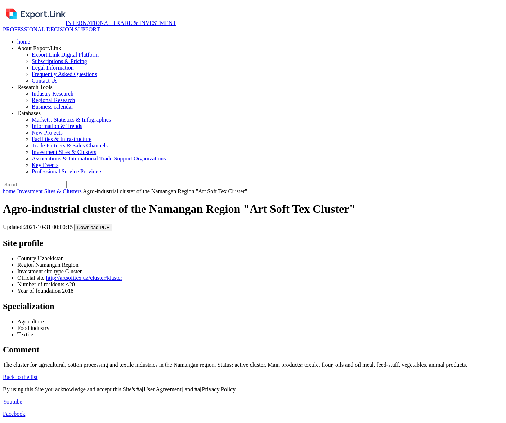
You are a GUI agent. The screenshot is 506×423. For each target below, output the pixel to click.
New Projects (47, 132)
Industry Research (52, 94)
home (23, 42)
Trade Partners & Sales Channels (70, 145)
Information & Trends (57, 126)
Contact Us (45, 81)
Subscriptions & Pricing (59, 61)
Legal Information (53, 68)
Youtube (12, 401)
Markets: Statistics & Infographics (71, 119)
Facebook (14, 414)
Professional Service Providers (67, 171)
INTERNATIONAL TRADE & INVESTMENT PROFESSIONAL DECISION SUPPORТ (89, 26)
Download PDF (93, 227)
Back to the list (20, 377)
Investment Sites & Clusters (64, 152)
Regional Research (53, 100)
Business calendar (52, 106)
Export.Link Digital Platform (65, 55)
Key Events (45, 165)
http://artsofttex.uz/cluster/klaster (84, 278)
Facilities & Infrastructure (61, 139)
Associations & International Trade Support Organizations (99, 158)
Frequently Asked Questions (64, 74)
